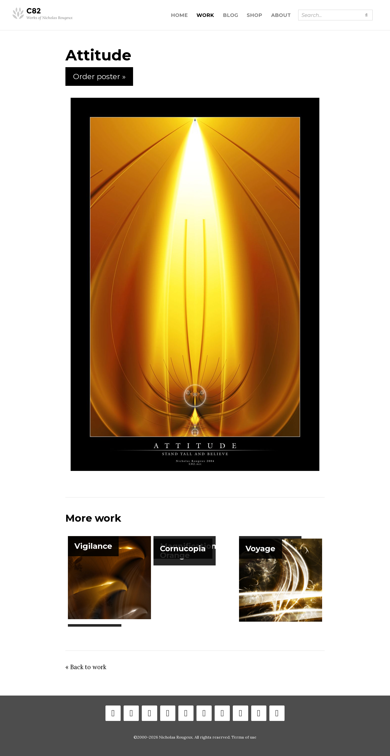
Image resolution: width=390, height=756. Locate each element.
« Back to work (85, 667)
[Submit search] (366, 15)
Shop (254, 15)
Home (179, 15)
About (281, 15)
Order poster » (99, 76)
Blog (230, 15)
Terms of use (244, 737)
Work (205, 15)
